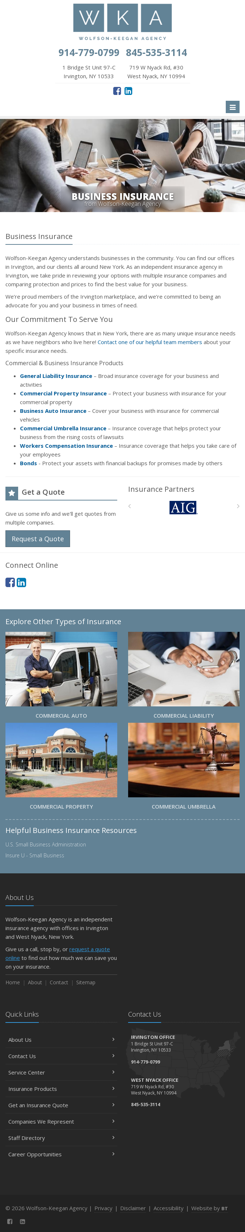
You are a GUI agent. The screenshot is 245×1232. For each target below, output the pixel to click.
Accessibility (169, 1208)
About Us (61, 1039)
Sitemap (85, 982)
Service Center (61, 1072)
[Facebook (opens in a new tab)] (117, 90)
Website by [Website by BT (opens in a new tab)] (209, 1208)
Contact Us (61, 1056)
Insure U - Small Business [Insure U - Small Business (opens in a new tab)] (34, 855)
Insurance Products (61, 1088)
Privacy (103, 1208)
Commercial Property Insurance (63, 393)
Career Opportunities (61, 1154)
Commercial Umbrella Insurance (63, 428)
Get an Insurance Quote (61, 1105)
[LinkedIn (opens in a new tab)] (128, 90)
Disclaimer (133, 1208)
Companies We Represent (61, 1121)
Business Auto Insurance (53, 410)
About (35, 982)
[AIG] (183, 508)
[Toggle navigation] (233, 107)
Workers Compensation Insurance (66, 445)
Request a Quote (38, 538)
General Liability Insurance (56, 375)
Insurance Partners (161, 489)
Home (12, 982)
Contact (59, 982)
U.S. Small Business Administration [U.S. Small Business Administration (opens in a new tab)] (45, 844)
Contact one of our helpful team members (150, 342)
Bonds (28, 463)
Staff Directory (61, 1137)
